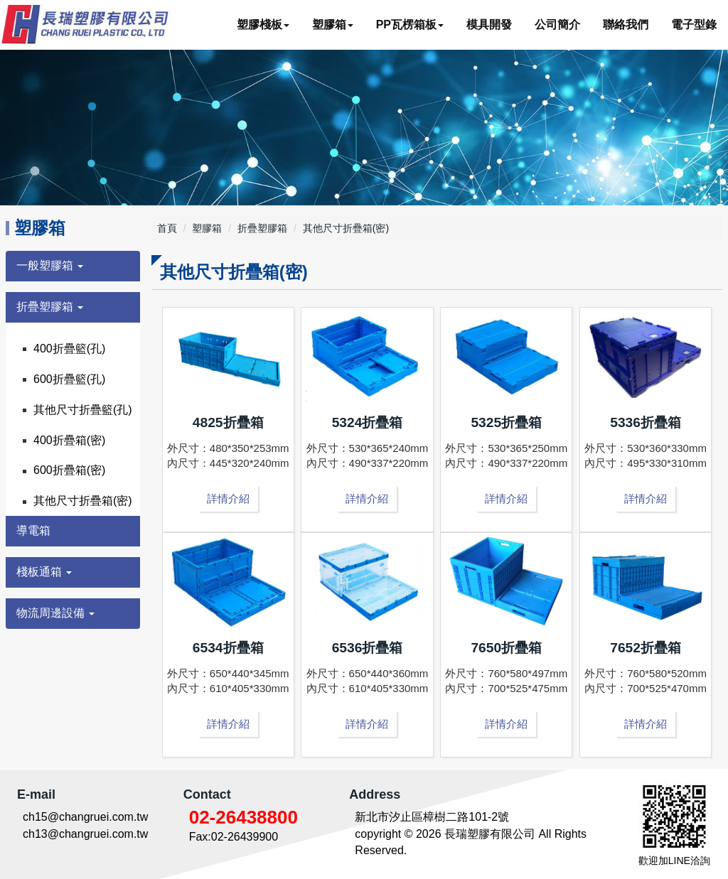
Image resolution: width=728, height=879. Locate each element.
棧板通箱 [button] (44, 572)
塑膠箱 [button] (332, 24)
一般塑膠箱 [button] (49, 265)
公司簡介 (557, 24)
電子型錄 (694, 24)
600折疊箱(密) (69, 470)
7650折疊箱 (506, 647)
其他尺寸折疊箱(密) (82, 501)
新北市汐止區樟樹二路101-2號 (432, 817)
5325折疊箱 (506, 422)
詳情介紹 (228, 498)
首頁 (167, 228)
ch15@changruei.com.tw (85, 817)
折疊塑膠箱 (262, 228)
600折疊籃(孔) (69, 379)
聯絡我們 (625, 24)
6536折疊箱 (367, 647)
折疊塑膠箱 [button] (49, 307)
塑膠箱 (207, 228)
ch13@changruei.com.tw (85, 834)
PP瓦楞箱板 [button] (410, 24)
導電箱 (33, 530)
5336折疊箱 (645, 422)
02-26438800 (243, 817)
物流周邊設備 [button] (55, 613)
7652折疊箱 (645, 647)
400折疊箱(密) (69, 440)
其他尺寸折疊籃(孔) (82, 410)
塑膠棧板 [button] (263, 24)
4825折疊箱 (228, 422)
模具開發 (489, 24)
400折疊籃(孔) (69, 349)
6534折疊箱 (228, 647)
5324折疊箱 (367, 422)
